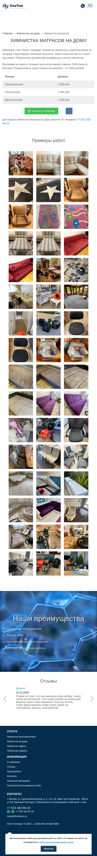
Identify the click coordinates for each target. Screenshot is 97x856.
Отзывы (11, 766)
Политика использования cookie (24, 785)
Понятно (48, 848)
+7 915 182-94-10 (18, 808)
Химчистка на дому (28, 33)
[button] (5, 699)
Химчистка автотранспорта (21, 736)
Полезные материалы (18, 781)
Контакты (12, 776)
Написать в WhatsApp (41, 111)
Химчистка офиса (16, 746)
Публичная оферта (17, 750)
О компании (13, 762)
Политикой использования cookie (57, 842)
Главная (7, 33)
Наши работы (14, 771)
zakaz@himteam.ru (17, 816)
